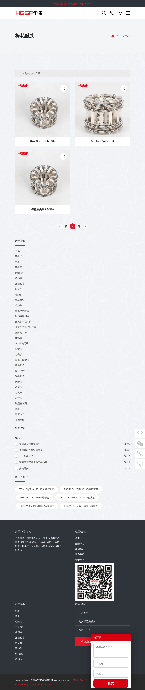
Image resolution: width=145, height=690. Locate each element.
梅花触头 (19, 299)
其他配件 (19, 419)
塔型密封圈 (21, 403)
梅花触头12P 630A (42, 209)
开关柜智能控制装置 (25, 327)
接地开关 (19, 365)
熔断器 (18, 381)
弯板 (17, 261)
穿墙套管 (19, 283)
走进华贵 (79, 543)
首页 (77, 538)
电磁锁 (18, 354)
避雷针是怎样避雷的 (74, 444)
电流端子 (19, 414)
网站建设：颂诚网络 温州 (39, 684)
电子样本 (79, 559)
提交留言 (87, 641)
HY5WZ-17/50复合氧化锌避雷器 (81, 505)
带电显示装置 (22, 310)
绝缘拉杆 (19, 272)
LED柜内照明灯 (23, 343)
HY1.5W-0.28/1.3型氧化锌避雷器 (37, 505)
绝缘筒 (18, 267)
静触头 (18, 294)
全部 (17, 250)
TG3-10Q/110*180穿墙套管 (34, 497)
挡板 (17, 408)
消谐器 (18, 386)
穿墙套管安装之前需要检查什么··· (74, 462)
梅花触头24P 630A (102, 141)
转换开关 (19, 376)
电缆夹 (18, 392)
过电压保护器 (22, 359)
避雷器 (18, 348)
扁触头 (18, 305)
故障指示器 (21, 332)
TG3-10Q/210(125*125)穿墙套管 (36, 489)
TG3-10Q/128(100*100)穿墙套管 (81, 489)
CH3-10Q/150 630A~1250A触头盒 (77, 497)
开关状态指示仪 (23, 321)
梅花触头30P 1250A (42, 141)
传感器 (18, 278)
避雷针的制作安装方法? (74, 450)
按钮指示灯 (21, 370)
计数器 (18, 397)
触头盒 (18, 289)
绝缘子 (18, 256)
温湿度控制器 (22, 316)
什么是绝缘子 (74, 456)
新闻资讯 (79, 548)
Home (111, 36)
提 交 (111, 683)
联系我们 (79, 554)
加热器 (18, 338)
